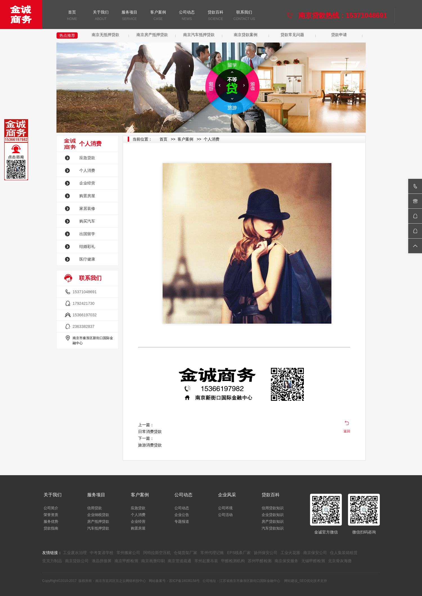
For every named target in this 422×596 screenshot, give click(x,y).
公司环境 (225, 508)
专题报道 (181, 521)
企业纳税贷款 (98, 515)
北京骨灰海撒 (340, 561)
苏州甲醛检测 (259, 561)
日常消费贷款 (150, 431)
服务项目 (129, 16)
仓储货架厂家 (185, 552)
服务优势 (51, 521)
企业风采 (227, 494)
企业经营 (87, 183)
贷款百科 (215, 16)
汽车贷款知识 (273, 528)
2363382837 (84, 326)
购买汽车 (87, 221)
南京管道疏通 (179, 561)
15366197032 (85, 315)
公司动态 (186, 16)
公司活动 (225, 515)
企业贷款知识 (273, 515)
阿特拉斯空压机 (157, 552)
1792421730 (84, 303)
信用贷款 (94, 508)
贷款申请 (339, 34)
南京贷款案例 (245, 34)
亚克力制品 (52, 561)
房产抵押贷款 (98, 521)
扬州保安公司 (265, 552)
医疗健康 (87, 259)
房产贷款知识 (273, 521)
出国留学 (87, 234)
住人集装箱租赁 (344, 552)
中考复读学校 (101, 552)
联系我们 (244, 16)
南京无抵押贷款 (105, 34)
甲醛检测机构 (233, 561)
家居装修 (87, 208)
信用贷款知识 (273, 508)
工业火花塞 (290, 552)
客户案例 (158, 16)
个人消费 (87, 170)
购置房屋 (87, 196)
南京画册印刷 (153, 561)
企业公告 (181, 515)
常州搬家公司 (128, 552)
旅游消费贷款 (150, 445)
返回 (347, 431)
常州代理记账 (212, 552)
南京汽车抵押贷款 (199, 34)
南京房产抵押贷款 (152, 34)
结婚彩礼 (87, 246)
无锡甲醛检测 (313, 561)
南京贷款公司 (77, 561)
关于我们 (100, 16)
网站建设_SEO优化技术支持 (305, 581)
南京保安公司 (315, 552)
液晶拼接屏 (101, 561)
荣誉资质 (51, 515)
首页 (72, 16)
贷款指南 (51, 528)
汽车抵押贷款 (98, 528)
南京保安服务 (286, 561)
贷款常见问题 (292, 34)
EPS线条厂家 (239, 552)
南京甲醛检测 (126, 561)
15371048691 (85, 292)
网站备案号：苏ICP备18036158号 (174, 581)
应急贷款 (87, 157)
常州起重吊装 (206, 561)
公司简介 (51, 508)
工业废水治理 (75, 552)
